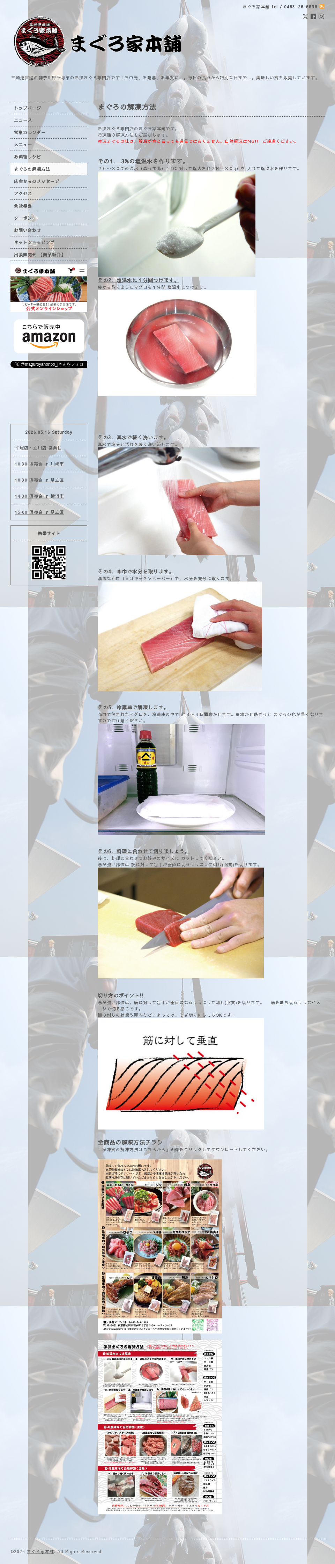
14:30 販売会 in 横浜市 (39, 496)
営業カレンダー (30, 132)
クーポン (23, 218)
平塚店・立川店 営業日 (38, 448)
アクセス (23, 193)
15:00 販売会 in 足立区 (39, 512)
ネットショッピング (34, 242)
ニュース (23, 120)
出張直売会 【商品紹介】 (40, 254)
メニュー (23, 144)
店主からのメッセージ (36, 181)
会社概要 (23, 206)
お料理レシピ (27, 157)
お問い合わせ (27, 230)
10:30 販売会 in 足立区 (39, 480)
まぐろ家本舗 (40, 1551)
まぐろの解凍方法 (32, 169)
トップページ (27, 108)
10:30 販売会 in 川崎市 (39, 464)
